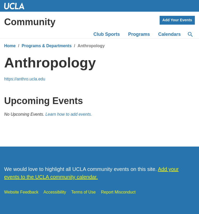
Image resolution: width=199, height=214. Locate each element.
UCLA (16, 6)
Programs (139, 34)
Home (10, 46)
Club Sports (107, 34)
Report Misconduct (118, 192)
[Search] (190, 34)
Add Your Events (177, 20)
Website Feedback (21, 192)
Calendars (169, 34)
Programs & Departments (47, 46)
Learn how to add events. (68, 114)
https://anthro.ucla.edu (24, 79)
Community (29, 22)
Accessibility (55, 192)
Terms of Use (83, 192)
